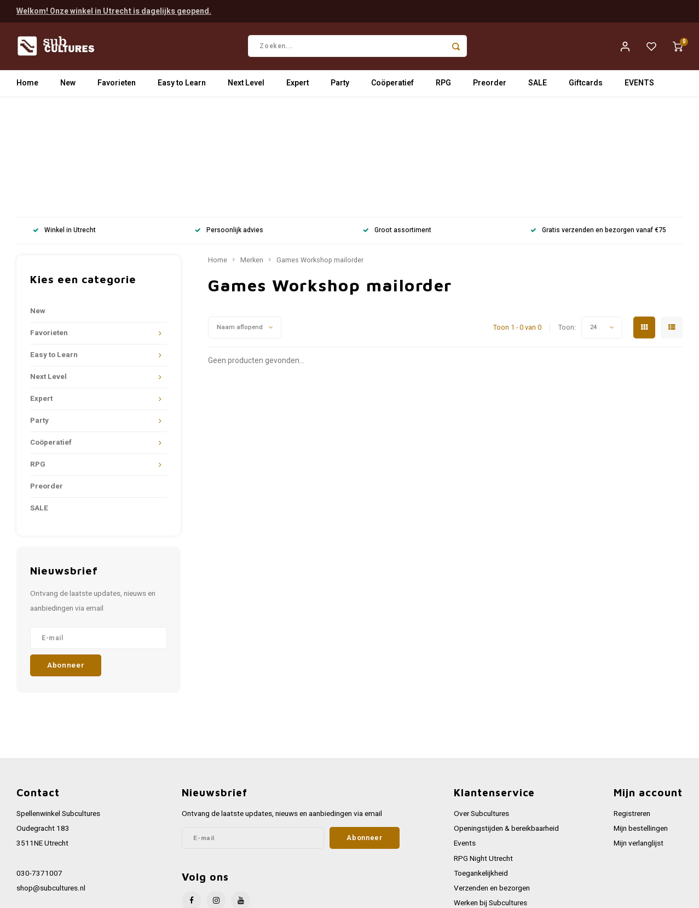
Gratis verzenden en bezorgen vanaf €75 (598, 122)
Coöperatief (392, 84)
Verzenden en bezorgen (492, 779)
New (68, 84)
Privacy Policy (476, 824)
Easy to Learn (182, 84)
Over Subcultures (481, 705)
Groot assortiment (397, 122)
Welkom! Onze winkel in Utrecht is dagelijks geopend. (113, 10)
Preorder (489, 84)
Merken (251, 152)
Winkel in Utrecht (64, 122)
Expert (297, 84)
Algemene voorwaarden (492, 809)
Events (465, 734)
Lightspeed (164, 888)
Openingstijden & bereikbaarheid (506, 720)
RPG (443, 84)
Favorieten (116, 84)
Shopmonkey (236, 888)
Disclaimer (471, 839)
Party (340, 84)
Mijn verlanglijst (638, 734)
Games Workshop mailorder (319, 152)
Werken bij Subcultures (490, 794)
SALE (537, 84)
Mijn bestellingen (641, 720)
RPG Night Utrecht (483, 750)
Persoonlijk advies (229, 122)
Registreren (632, 705)
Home (27, 84)
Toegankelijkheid (481, 765)
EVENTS (639, 84)
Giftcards (586, 84)
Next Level (246, 84)
